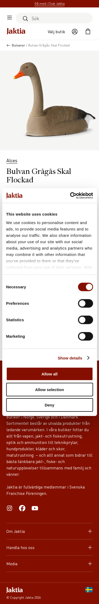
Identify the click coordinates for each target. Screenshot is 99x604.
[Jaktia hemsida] (16, 32)
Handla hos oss (49, 547)
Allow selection (49, 389)
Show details (70, 357)
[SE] (89, 593)
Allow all (49, 374)
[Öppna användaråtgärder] (74, 31)
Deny (49, 405)
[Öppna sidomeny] (9, 18)
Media (49, 563)
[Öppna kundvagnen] (88, 31)
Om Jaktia (49, 531)
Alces (11, 160)
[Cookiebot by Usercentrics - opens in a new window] (70, 195)
